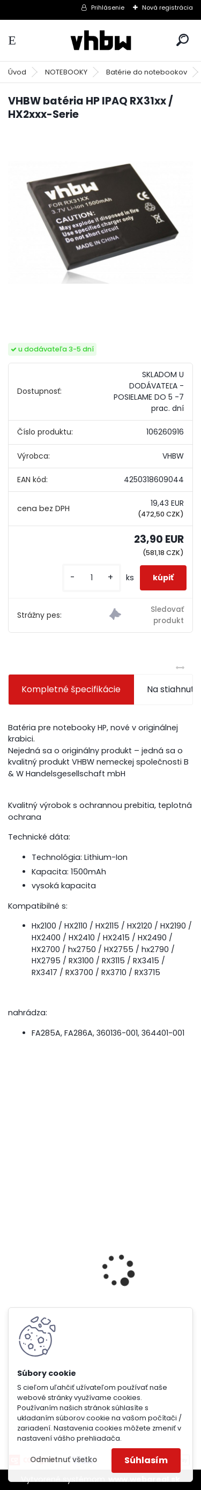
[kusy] (91, 577)
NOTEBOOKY (66, 72)
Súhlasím (146, 1460)
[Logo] (100, 40)
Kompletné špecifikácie (71, 689)
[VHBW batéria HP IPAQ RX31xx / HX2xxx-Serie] (100, 222)
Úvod (17, 72)
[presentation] (14, 1251)
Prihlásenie (107, 7)
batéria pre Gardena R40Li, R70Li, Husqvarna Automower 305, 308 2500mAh (84, 1295)
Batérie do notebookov (146, 72)
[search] (182, 39)
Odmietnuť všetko (63, 1460)
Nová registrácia (167, 7)
